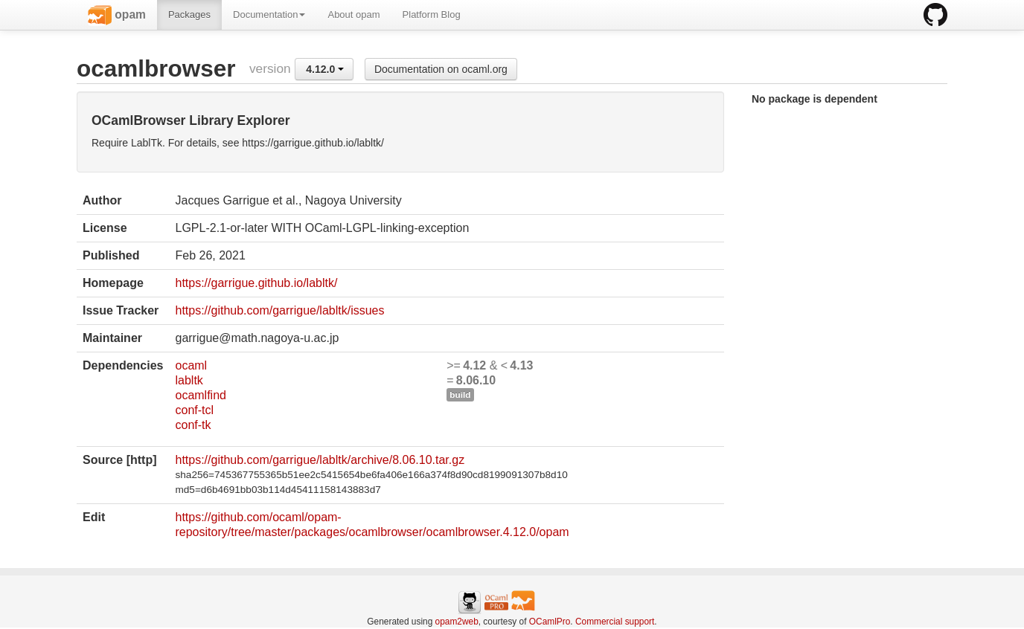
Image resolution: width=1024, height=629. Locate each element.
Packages (189, 14)
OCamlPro (550, 621)
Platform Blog (432, 14)
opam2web (457, 621)
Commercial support (614, 621)
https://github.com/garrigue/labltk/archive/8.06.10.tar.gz (319, 460)
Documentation (269, 14)
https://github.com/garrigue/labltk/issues (279, 310)
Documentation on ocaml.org (441, 69)
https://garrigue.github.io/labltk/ (256, 283)
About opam (353, 14)
